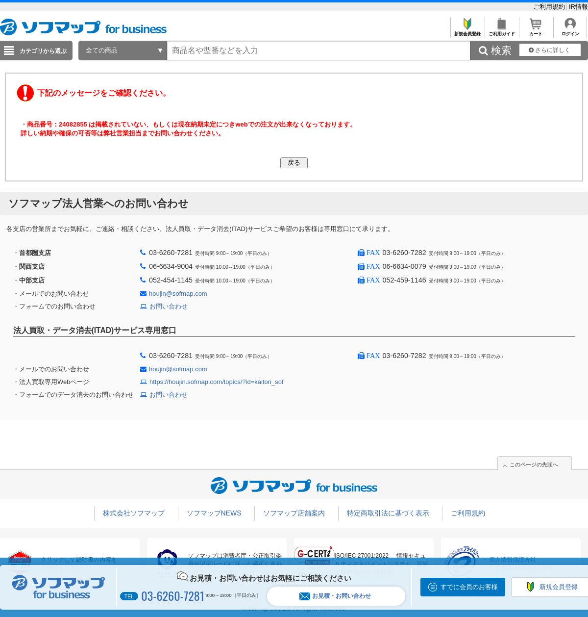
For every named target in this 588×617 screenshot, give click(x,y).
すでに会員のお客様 (469, 587)
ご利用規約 (550, 6)
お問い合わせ (168, 306)
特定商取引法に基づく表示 (388, 513)
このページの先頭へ (534, 464)
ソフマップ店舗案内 (294, 513)
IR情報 (578, 6)
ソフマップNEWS (214, 513)
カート (536, 31)
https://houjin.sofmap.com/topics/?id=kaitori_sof (216, 382)
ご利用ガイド (501, 31)
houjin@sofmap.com (178, 293)
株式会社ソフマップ (134, 513)
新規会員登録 (467, 31)
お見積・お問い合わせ (335, 596)
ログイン (570, 31)
